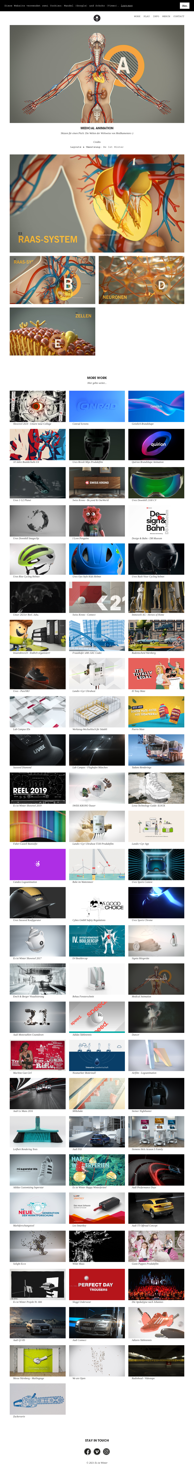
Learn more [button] (127, 5)
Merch (166, 16)
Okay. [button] (184, 5)
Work (137, 16)
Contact (178, 16)
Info (156, 16)
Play (147, 16)
